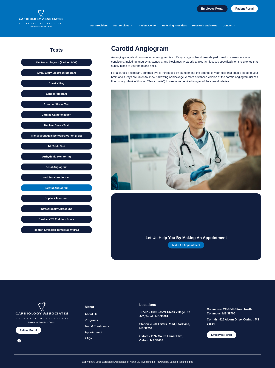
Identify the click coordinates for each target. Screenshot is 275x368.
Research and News (204, 25)
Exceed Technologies (181, 361)
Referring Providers (174, 25)
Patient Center (148, 25)
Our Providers (99, 25)
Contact (229, 25)
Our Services (122, 25)
